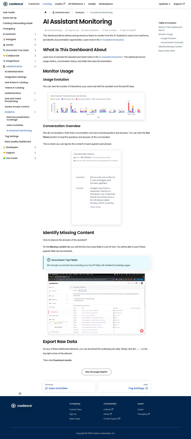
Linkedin (108, 409)
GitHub (108, 414)
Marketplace (106, 3)
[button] (19, 39)
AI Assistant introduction (112, 39)
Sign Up (73, 414)
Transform (34, 3)
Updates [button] (163, 3)
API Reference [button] (75, 3)
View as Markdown (90, 30)
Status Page (75, 419)
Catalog (47, 3)
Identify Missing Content (170, 46)
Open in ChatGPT (128, 30)
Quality (60, 3)
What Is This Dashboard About (170, 29)
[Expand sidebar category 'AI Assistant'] (35, 34)
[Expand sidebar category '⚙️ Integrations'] (35, 61)
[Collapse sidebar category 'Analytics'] (35, 112)
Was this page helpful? (96, 372)
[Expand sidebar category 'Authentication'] (35, 93)
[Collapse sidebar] (20, 393)
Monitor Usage (166, 34)
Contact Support (112, 419)
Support (179, 3)
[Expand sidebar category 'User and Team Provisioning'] (35, 100)
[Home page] (45, 12)
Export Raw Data (167, 50)
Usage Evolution (168, 38)
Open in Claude (109, 30)
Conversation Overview (172, 42)
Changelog (144, 414)
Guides (92, 3)
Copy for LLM (72, 30)
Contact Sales (76, 409)
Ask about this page (53, 30)
